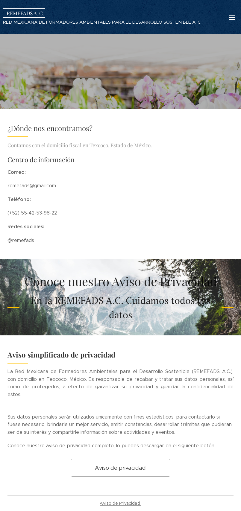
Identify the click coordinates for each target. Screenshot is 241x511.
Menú (232, 17)
